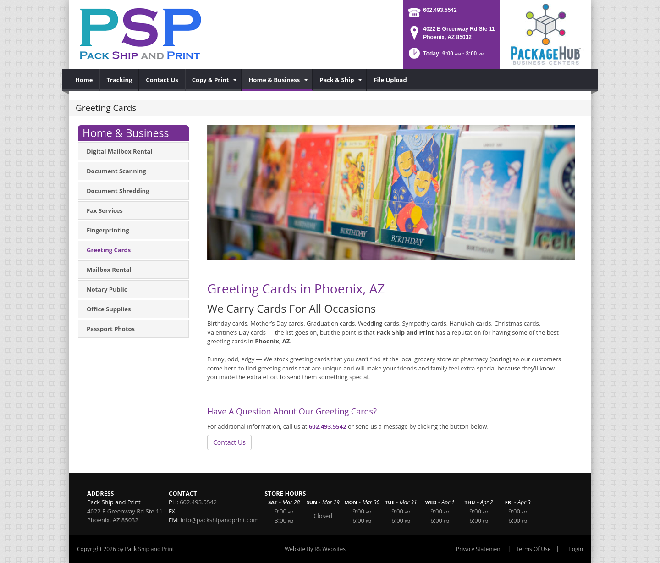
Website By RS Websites (315, 549)
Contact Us (229, 442)
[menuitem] (84, 80)
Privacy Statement (479, 549)
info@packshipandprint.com (220, 520)
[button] (445, 56)
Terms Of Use (533, 549)
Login (576, 549)
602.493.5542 (439, 10)
